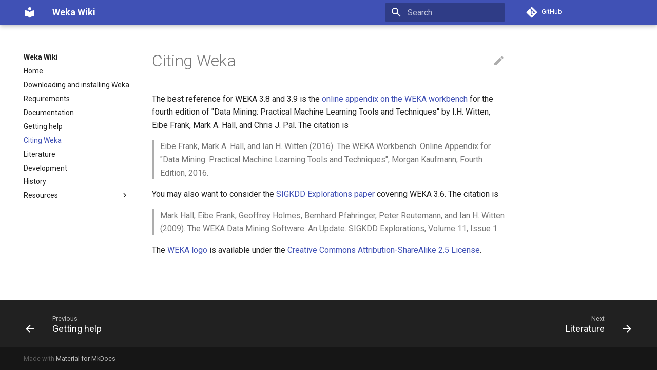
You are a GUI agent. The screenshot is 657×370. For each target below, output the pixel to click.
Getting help (43, 126)
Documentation (49, 112)
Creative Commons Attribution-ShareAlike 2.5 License (383, 250)
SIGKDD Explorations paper (325, 194)
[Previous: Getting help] (67, 323)
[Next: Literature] (595, 323)
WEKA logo (187, 250)
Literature (39, 154)
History (35, 181)
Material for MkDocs (85, 358)
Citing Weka (43, 140)
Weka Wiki (41, 57)
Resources (76, 195)
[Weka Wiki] (30, 12)
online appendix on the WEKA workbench (395, 99)
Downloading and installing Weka (76, 85)
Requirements (47, 99)
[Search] (445, 12)
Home (33, 71)
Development (45, 168)
